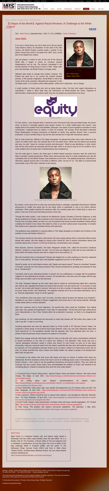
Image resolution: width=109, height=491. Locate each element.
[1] (44, 233)
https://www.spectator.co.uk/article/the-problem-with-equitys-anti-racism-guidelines (46, 409)
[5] (31, 331)
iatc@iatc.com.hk (42, 472)
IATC (3, 1)
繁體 (95, 1)
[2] (40, 243)
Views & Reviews (34, 20)
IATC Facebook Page (60, 1)
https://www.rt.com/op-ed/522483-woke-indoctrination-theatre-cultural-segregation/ (51, 404)
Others (77, 76)
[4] (81, 286)
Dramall (43, 1)
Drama (73, 76)
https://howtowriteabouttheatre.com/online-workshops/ (31, 455)
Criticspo (37, 1)
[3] (71, 252)
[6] (64, 343)
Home (7, 20)
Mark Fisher (24, 34)
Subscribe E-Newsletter (76, 1)
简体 (99, 1)
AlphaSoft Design (15, 483)
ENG (104, 1)
